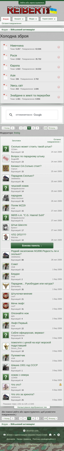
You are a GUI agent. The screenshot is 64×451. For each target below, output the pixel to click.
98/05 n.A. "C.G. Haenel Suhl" (27, 215)
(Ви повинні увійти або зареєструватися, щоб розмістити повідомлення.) (28, 413)
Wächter (14, 237)
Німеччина (17, 45)
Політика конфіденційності (44, 439)
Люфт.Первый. (19, 323)
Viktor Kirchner (17, 198)
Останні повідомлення (11, 23)
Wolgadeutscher (18, 189)
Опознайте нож (20, 313)
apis (13, 316)
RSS (59, 47)
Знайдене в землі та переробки (30, 95)
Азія (12, 75)
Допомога (10, 439)
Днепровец (16, 286)
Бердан (15, 274)
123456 (14, 378)
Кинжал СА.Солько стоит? (26, 166)
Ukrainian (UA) (32, 431)
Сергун (14, 169)
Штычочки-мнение (21, 293)
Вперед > (53, 128)
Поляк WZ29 (18, 205)
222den (14, 149)
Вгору (54, 435)
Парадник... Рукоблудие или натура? (32, 283)
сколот (14, 387)
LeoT (13, 296)
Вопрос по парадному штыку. (28, 156)
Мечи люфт (17, 303)
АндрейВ (15, 159)
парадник (16, 195)
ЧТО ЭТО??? (18, 234)
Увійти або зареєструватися (32, 3)
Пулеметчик (18, 355)
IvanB (13, 368)
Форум (6, 19)
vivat (13, 208)
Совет (14, 264)
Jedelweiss (15, 178)
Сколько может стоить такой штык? (31, 146)
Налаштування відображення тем (32, 407)
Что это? (16, 384)
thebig (17, 133)
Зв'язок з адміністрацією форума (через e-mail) (26, 435)
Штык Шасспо (19, 225)
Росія (13, 55)
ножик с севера (20, 375)
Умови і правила (24, 439)
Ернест (14, 228)
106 (45, 128)
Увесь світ (16, 85)
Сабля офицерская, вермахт (27, 332)
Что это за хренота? (22, 394)
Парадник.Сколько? (22, 175)
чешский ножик (20, 185)
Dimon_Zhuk (16, 348)
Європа (15, 65)
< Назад (6, 128)
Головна (50, 435)
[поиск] (31, 115)
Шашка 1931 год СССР (24, 365)
